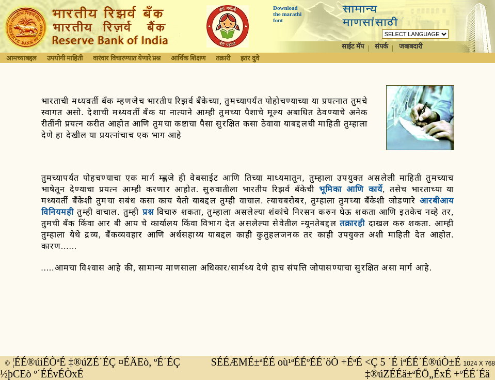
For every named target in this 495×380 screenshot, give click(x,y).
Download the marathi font (287, 14)
